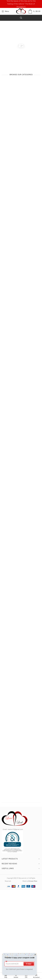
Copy (24, 964)
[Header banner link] (21, 4)
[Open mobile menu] (5, 11)
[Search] (21, 18)
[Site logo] (21, 11)
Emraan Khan (32, 881)
